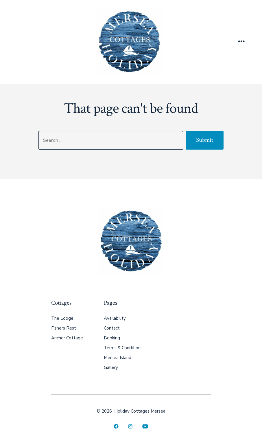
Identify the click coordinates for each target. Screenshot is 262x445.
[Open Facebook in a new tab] (116, 426)
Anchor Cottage (67, 338)
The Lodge (62, 318)
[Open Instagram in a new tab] (130, 426)
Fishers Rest (63, 328)
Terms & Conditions (123, 348)
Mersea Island (117, 358)
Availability (115, 318)
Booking (112, 338)
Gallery (111, 367)
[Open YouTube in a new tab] (145, 426)
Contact (112, 328)
